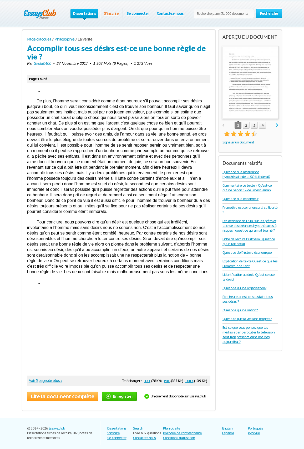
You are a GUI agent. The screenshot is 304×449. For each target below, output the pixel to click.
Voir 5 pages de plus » (45, 380)
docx (189, 380)
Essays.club (57, 428)
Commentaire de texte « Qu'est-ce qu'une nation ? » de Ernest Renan (247, 187)
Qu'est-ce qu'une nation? (240, 310)
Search (138, 428)
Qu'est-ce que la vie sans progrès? (247, 319)
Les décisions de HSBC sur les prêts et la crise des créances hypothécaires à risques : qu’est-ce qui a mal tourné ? (249, 226)
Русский (254, 433)
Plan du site (171, 428)
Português (255, 428)
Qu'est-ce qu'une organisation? (244, 288)
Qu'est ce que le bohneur (240, 199)
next (277, 125)
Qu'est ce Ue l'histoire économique (247, 252)
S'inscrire (111, 13)
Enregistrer (119, 396)
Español (228, 433)
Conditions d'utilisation (179, 438)
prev (223, 125)
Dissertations (116, 428)
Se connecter (137, 13)
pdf (167, 380)
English (227, 428)
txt (147, 380)
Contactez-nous (170, 13)
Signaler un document (238, 142)
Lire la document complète (62, 396)
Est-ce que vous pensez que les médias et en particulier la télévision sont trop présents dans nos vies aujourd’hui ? (248, 334)
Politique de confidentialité (182, 433)
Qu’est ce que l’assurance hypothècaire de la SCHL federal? (246, 174)
